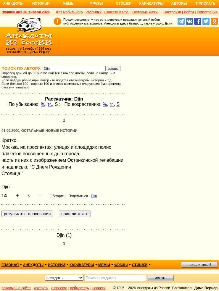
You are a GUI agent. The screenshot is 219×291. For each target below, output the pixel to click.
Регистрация (207, 12)
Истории (41, 3)
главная (10, 265)
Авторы (179, 3)
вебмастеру (79, 288)
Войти (189, 12)
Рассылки (94, 12)
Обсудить (57, 196)
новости (98, 288)
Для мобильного (69, 12)
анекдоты (33, 265)
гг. (50, 104)
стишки (139, 265)
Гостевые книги (144, 12)
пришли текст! (199, 265)
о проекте (59, 288)
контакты (41, 288)
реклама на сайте (16, 288)
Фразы (96, 3)
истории (56, 265)
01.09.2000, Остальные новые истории (39, 131)
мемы (104, 265)
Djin (94, 196)
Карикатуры (151, 3)
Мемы (69, 3)
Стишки (123, 3)
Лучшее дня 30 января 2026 (25, 12)
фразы (121, 265)
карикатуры (82, 265)
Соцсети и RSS (117, 12)
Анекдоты (13, 3)
